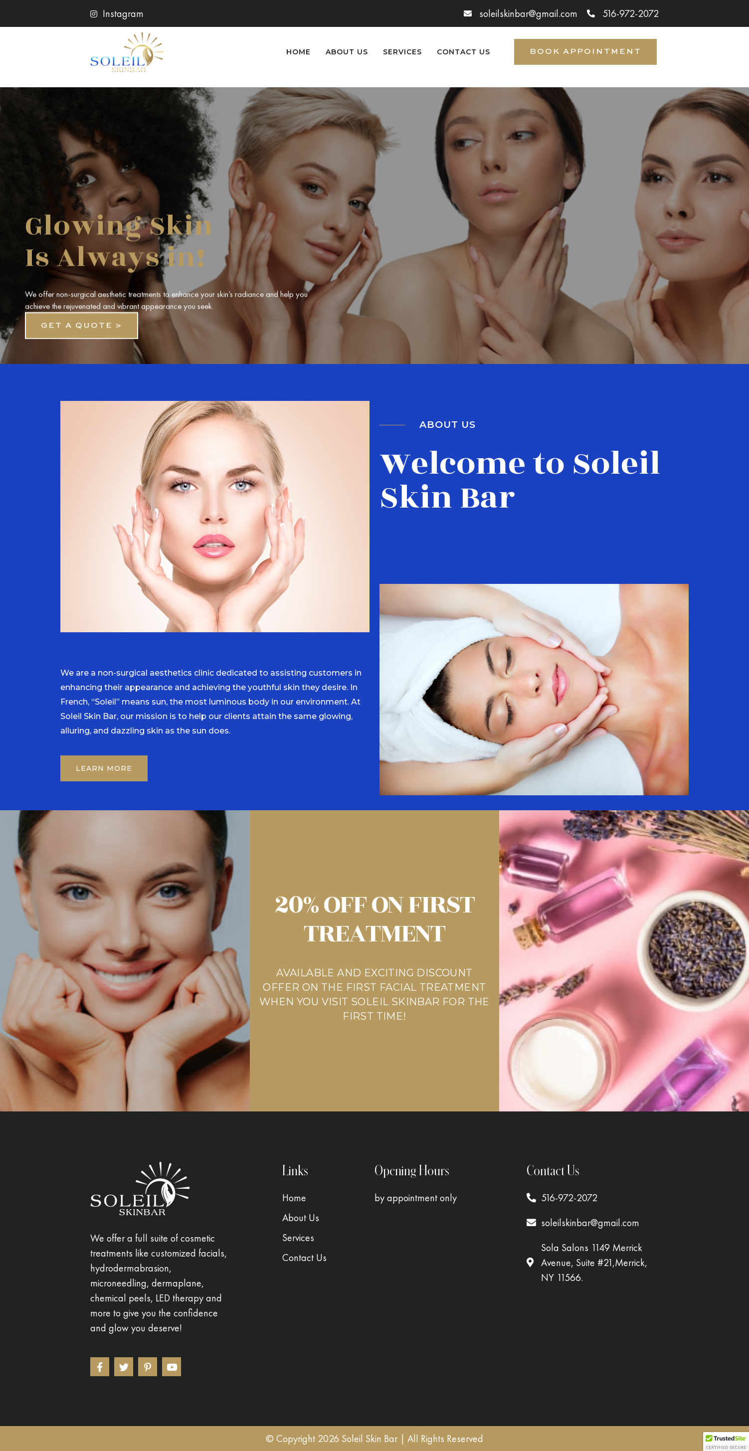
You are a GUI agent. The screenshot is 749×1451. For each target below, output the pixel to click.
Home (298, 51)
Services (402, 51)
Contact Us (463, 51)
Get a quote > (81, 335)
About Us (347, 51)
